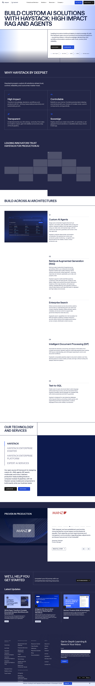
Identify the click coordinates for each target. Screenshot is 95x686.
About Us (47, 644)
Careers (47, 650)
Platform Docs (8, 671)
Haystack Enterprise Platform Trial (9, 662)
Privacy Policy (64, 657)
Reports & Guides (36, 650)
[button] (32, 2)
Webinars (33, 648)
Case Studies (34, 646)
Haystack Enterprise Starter (9, 653)
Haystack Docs (8, 669)
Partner (46, 646)
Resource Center (35, 644)
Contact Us (47, 664)
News (46, 648)
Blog (32, 653)
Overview (7, 645)
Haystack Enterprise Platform (9, 657)
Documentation (35, 655)
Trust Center (7, 673)
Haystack (6, 651)
